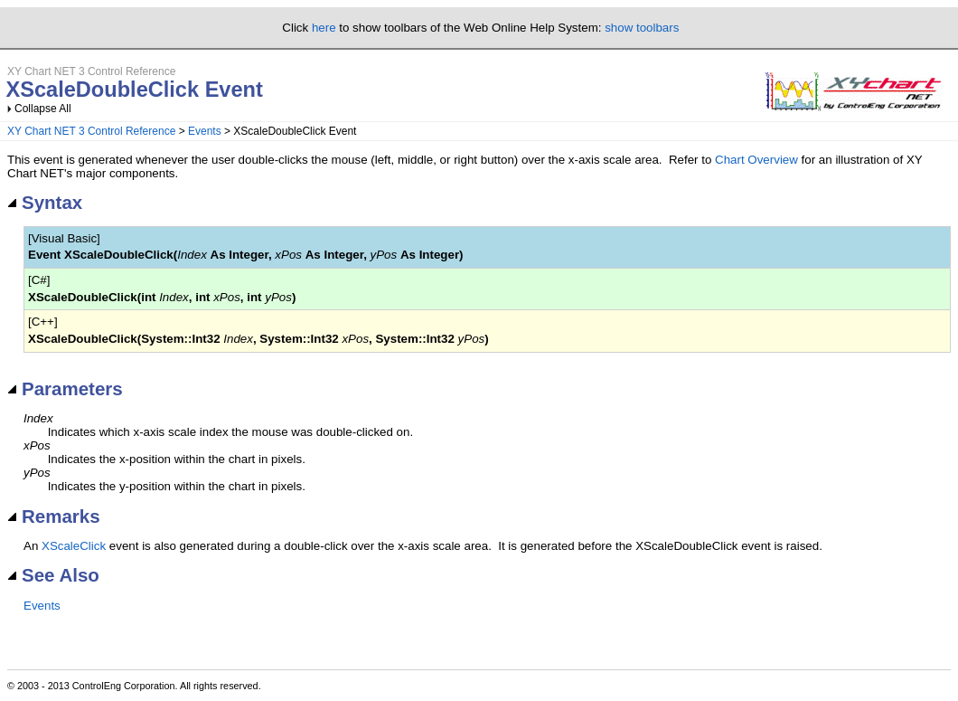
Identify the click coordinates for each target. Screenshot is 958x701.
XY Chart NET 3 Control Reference (91, 131)
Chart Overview (756, 159)
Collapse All (42, 108)
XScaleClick (74, 546)
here (324, 27)
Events (204, 131)
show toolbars (642, 27)
